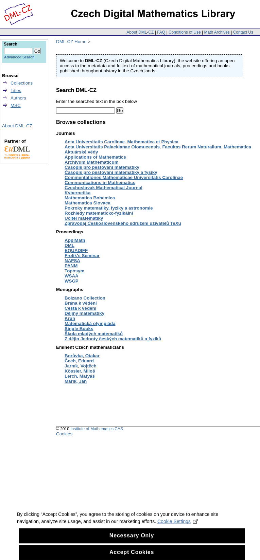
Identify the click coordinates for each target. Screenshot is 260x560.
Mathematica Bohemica (90, 197)
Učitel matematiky (84, 218)
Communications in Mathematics (100, 182)
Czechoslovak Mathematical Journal (103, 187)
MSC (16, 105)
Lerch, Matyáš (80, 376)
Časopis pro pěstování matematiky (102, 167)
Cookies (64, 433)
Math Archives (216, 32)
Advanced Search (19, 57)
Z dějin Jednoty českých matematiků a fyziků (113, 338)
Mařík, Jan (76, 381)
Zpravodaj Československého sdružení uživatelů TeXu (123, 223)
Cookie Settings (177, 526)
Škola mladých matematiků (94, 333)
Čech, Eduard (79, 360)
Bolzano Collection (85, 298)
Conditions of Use (185, 32)
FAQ (161, 32)
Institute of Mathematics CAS (96, 429)
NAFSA (72, 260)
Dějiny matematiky (84, 313)
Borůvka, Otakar (82, 355)
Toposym (74, 270)
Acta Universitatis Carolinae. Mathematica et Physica (121, 141)
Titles (16, 90)
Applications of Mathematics (95, 157)
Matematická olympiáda (90, 323)
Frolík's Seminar (82, 255)
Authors (18, 98)
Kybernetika (77, 192)
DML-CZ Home (71, 41)
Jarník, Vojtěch (81, 365)
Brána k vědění (81, 303)
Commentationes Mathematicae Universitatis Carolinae (124, 177)
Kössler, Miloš (80, 371)
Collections (22, 83)
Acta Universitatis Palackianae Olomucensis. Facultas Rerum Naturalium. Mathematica (158, 146)
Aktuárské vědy (81, 152)
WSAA (72, 275)
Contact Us (243, 32)
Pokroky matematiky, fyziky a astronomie (109, 208)
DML (69, 245)
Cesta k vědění (80, 308)
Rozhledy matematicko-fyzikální (99, 213)
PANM (71, 265)
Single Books (79, 328)
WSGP (72, 281)
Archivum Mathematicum (92, 162)
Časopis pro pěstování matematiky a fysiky (111, 172)
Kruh (70, 318)
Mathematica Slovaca (87, 202)
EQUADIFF (76, 250)
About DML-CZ (140, 32)
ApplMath (75, 240)
